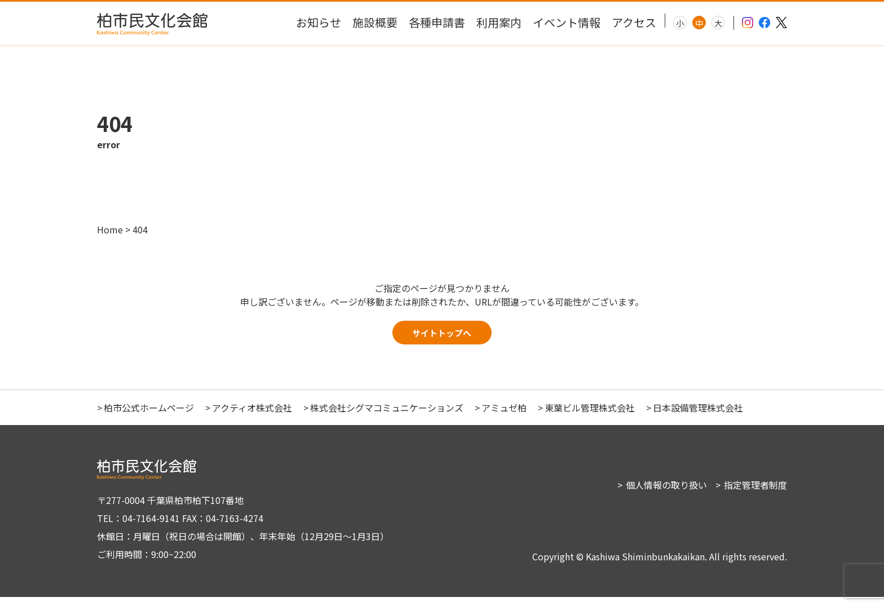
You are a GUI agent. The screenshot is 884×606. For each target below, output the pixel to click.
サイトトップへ (442, 339)
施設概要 (374, 22)
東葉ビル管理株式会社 (590, 416)
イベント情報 (566, 22)
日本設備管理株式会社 (698, 416)
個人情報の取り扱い (666, 494)
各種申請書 (437, 22)
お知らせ (318, 22)
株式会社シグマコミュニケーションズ (386, 416)
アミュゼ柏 (504, 416)
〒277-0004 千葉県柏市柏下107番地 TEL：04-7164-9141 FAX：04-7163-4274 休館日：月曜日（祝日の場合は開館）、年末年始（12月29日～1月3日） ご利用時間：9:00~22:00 (238, 536)
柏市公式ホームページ (149, 416)
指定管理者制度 (755, 494)
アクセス (634, 22)
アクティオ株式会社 (252, 416)
